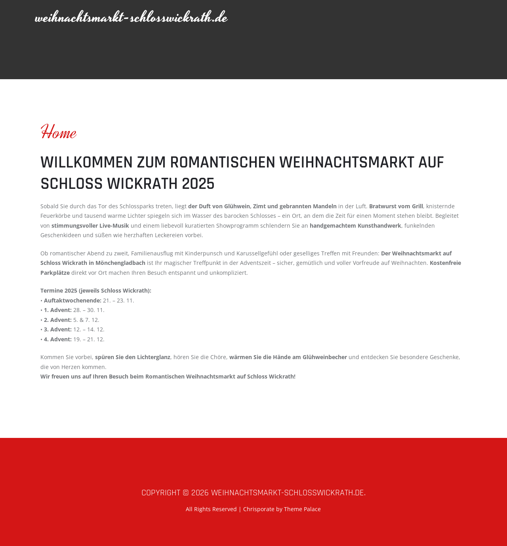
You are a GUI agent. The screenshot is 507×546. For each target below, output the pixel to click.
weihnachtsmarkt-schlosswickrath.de (132, 17)
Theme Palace (302, 509)
